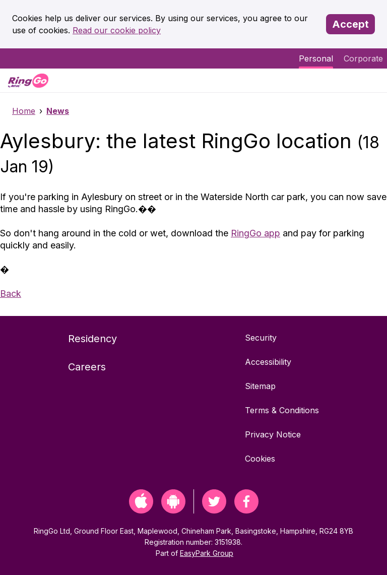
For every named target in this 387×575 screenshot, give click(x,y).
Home (23, 111)
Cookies (260, 459)
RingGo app (255, 233)
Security (261, 338)
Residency (92, 339)
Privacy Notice (273, 434)
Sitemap (260, 386)
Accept (350, 24)
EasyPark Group (206, 553)
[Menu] (371, 80)
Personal (316, 58)
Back (10, 293)
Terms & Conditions (282, 410)
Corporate (363, 58)
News (57, 111)
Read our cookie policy (117, 30)
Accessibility (268, 362)
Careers (87, 367)
